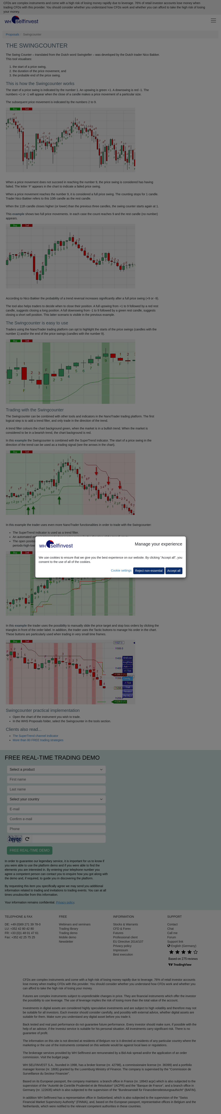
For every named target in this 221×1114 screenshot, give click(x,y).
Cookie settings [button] (121, 570)
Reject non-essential (149, 570)
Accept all (173, 570)
